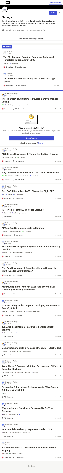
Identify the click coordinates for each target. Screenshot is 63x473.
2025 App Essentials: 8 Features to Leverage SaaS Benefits (28, 328)
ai (3, 105)
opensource (9, 176)
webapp (4, 231)
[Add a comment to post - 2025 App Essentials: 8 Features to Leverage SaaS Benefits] (7, 336)
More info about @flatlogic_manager (31, 39)
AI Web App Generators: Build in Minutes (23, 228)
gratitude (7, 82)
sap (3, 194)
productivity (9, 105)
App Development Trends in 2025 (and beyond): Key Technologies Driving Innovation (28, 288)
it (16, 333)
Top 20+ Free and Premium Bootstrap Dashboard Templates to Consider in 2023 (28, 58)
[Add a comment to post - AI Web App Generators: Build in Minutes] (6, 235)
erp (14, 194)
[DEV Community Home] (7, 3)
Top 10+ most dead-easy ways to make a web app (29, 78)
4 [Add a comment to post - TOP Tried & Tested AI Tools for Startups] (6, 217)
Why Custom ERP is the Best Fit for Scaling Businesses (30, 172)
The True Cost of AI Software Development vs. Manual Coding (30, 100)
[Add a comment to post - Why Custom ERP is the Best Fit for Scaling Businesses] (6, 179)
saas (3, 393)
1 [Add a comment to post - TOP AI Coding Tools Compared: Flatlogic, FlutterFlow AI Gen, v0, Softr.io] (18, 315)
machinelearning (17, 253)
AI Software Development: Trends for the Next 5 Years (30, 154)
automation (14, 63)
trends (23, 157)
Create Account (31, 138)
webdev (20, 194)
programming (20, 312)
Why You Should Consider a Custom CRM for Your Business (27, 410)
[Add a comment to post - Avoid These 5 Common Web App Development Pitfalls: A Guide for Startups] (7, 375)
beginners (12, 454)
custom (9, 194)
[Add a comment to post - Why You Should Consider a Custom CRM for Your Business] (7, 418)
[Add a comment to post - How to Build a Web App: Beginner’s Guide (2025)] (7, 436)
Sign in (40, 143)
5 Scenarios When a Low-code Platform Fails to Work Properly (29, 449)
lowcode (20, 372)
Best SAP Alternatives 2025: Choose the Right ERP (28, 191)
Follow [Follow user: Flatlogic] (53, 13)
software (35, 372)
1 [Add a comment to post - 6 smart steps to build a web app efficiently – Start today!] (6, 355)
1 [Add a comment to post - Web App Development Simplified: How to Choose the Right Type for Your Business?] (18, 275)
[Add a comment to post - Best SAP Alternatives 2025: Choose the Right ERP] (6, 198)
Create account (55, 3)
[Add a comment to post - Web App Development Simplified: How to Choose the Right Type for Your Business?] (6, 275)
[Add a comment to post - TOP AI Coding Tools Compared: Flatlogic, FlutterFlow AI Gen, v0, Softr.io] (6, 315)
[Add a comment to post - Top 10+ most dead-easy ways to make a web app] (8, 85)
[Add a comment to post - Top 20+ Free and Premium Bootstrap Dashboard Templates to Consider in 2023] (8, 67)
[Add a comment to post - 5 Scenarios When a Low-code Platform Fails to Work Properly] (6, 457)
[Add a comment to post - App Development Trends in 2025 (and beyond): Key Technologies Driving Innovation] (6, 294)
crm (20, 414)
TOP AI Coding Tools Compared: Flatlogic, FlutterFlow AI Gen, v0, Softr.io (31, 307)
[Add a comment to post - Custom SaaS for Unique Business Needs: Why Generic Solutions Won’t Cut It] (7, 397)
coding (26, 105)
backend (27, 372)
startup (23, 213)
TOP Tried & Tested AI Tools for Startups (23, 209)
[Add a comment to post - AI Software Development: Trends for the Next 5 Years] (6, 161)
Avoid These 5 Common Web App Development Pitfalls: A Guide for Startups (31, 367)
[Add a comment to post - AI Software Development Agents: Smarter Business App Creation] (6, 256)
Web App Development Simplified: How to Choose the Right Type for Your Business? (29, 269)
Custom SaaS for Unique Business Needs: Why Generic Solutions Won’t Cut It (30, 388)
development (18, 105)
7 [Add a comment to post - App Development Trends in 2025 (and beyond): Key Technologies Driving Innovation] (18, 294)
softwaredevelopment (9, 157)
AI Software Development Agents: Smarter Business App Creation (31, 248)
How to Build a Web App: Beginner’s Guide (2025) (27, 429)
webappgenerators (15, 231)
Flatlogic (9, 52)
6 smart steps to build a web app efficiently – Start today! (31, 348)
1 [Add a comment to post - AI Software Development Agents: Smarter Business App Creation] (17, 256)
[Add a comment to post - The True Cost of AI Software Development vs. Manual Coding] (6, 109)
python (6, 63)
